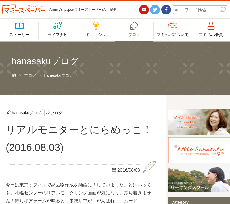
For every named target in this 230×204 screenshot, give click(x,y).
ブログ (56, 112)
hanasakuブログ (26, 112)
